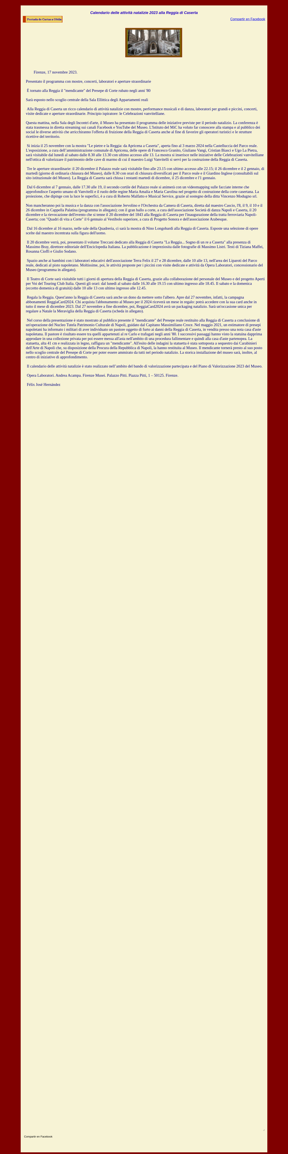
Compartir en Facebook (247, 19)
